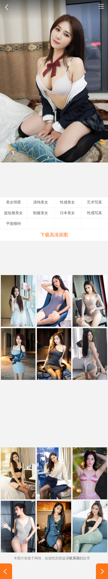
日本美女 (67, 213)
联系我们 (76, 558)
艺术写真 (94, 202)
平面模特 (13, 223)
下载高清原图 (54, 234)
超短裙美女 (13, 213)
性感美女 (101, 6)
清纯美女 (40, 202)
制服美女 (40, 213)
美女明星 (13, 202)
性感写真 (94, 213)
